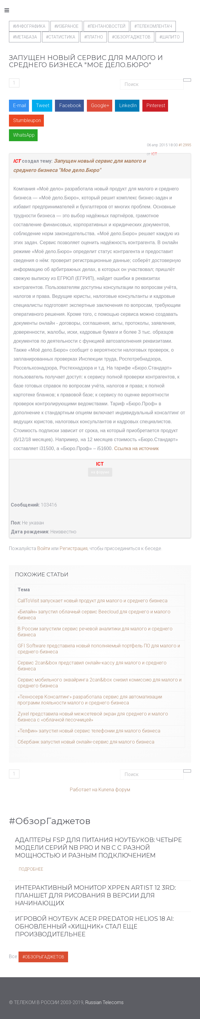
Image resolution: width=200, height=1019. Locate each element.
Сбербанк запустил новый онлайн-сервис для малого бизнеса (86, 742)
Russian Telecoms (104, 1002)
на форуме (100, 472)
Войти (43, 548)
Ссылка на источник (136, 448)
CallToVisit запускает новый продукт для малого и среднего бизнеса (92, 601)
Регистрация (73, 548)
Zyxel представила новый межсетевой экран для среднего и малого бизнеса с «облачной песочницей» (93, 717)
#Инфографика (29, 26)
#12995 (185, 145)
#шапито (169, 37)
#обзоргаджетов (131, 37)
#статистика (60, 37)
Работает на (83, 789)
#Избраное (66, 26)
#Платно (93, 37)
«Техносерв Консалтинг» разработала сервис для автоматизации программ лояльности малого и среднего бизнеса (90, 700)
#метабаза (25, 37)
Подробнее (31, 869)
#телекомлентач (153, 26)
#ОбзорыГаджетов (43, 957)
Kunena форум (114, 789)
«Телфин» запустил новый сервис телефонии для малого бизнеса (89, 731)
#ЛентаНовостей (106, 26)
